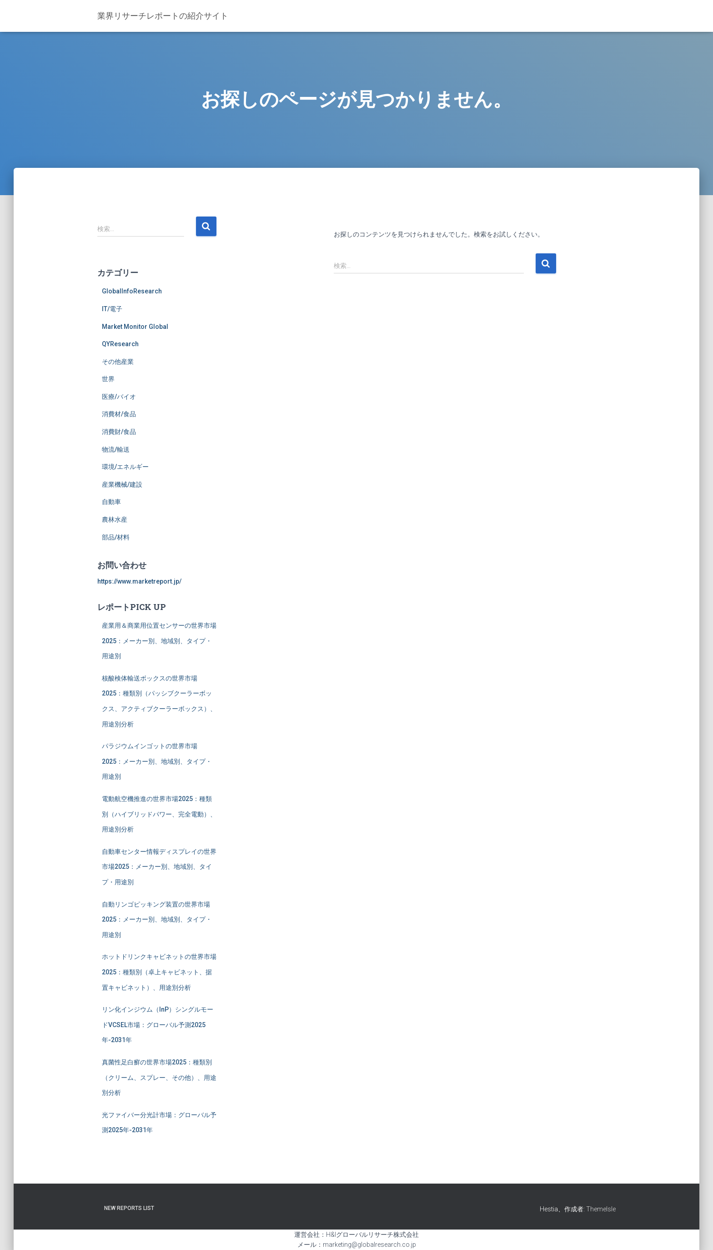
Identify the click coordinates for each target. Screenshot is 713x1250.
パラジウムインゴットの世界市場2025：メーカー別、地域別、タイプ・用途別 (157, 761)
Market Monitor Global (135, 326)
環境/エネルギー (125, 466)
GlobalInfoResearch (132, 291)
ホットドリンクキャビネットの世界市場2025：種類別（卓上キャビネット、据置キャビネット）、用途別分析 (159, 972)
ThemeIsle (601, 1209)
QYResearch (120, 344)
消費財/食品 (119, 431)
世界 (108, 379)
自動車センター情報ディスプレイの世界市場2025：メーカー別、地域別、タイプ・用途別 (159, 867)
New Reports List (129, 1208)
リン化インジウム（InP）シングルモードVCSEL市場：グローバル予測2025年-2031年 (157, 1024)
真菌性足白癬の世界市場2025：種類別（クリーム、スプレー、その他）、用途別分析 (159, 1077)
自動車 (111, 501)
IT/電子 (112, 308)
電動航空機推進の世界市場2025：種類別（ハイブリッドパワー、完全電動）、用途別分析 (159, 814)
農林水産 (114, 519)
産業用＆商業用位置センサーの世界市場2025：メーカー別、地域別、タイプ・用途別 (159, 641)
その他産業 (118, 361)
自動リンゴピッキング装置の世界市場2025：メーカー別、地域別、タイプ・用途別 (157, 919)
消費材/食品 (119, 414)
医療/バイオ (119, 396)
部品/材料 (116, 537)
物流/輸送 (116, 449)
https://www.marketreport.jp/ (139, 581)
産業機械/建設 (122, 484)
